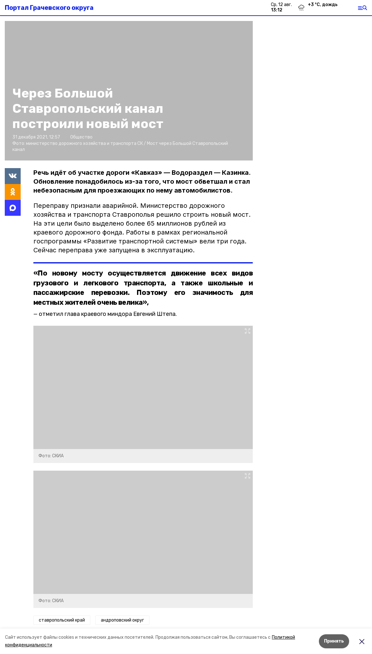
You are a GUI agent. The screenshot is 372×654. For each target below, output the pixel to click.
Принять (334, 641)
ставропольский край (62, 620)
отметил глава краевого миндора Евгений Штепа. (108, 313)
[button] (143, 387)
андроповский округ (122, 620)
